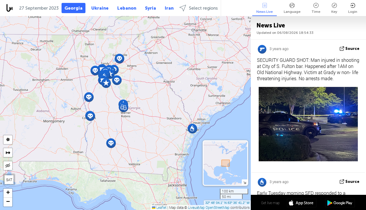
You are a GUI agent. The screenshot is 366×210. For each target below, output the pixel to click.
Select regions (198, 8)
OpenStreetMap (218, 207)
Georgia (73, 8)
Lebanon (126, 8)
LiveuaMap (196, 207)
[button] (111, 143)
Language (292, 8)
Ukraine (99, 8)
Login (352, 8)
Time (315, 8)
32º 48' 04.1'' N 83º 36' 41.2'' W (227, 202)
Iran (169, 8)
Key (334, 8)
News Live (264, 8)
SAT (9, 179)
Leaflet (159, 207)
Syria (150, 8)
